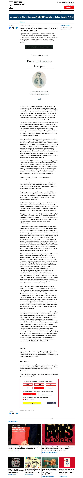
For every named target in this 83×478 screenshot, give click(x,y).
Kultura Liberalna (17, 5)
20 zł (39, 388)
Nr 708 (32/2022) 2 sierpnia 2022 (27, 25)
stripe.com (51, 403)
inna (50, 388)
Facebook (10, 28)
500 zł (27, 384)
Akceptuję (29, 400)
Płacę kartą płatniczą (32, 403)
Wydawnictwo (54, 12)
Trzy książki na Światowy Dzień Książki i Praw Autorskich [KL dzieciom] (32, 471)
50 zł (28, 388)
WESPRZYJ (69, 7)
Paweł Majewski (12, 475)
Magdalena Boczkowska (48, 476)
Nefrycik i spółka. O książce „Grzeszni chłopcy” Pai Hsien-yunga (16, 471)
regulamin (32, 400)
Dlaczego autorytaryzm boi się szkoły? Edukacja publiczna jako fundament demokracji (66, 472)
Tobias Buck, (11, 451)
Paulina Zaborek (29, 475)
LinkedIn (17, 28)
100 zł (51, 384)
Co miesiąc (29, 394)
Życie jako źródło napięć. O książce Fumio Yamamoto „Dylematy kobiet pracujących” (49, 472)
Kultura (30, 12)
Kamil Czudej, (45, 452)
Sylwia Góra (17, 451)
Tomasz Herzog (63, 476)
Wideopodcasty (38, 12)
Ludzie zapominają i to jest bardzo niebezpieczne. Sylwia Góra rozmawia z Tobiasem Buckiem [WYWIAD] (24, 448)
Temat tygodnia (21, 12)
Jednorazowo (45, 394)
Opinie (46, 12)
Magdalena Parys (53, 452)
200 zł (39, 384)
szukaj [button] (63, 12)
